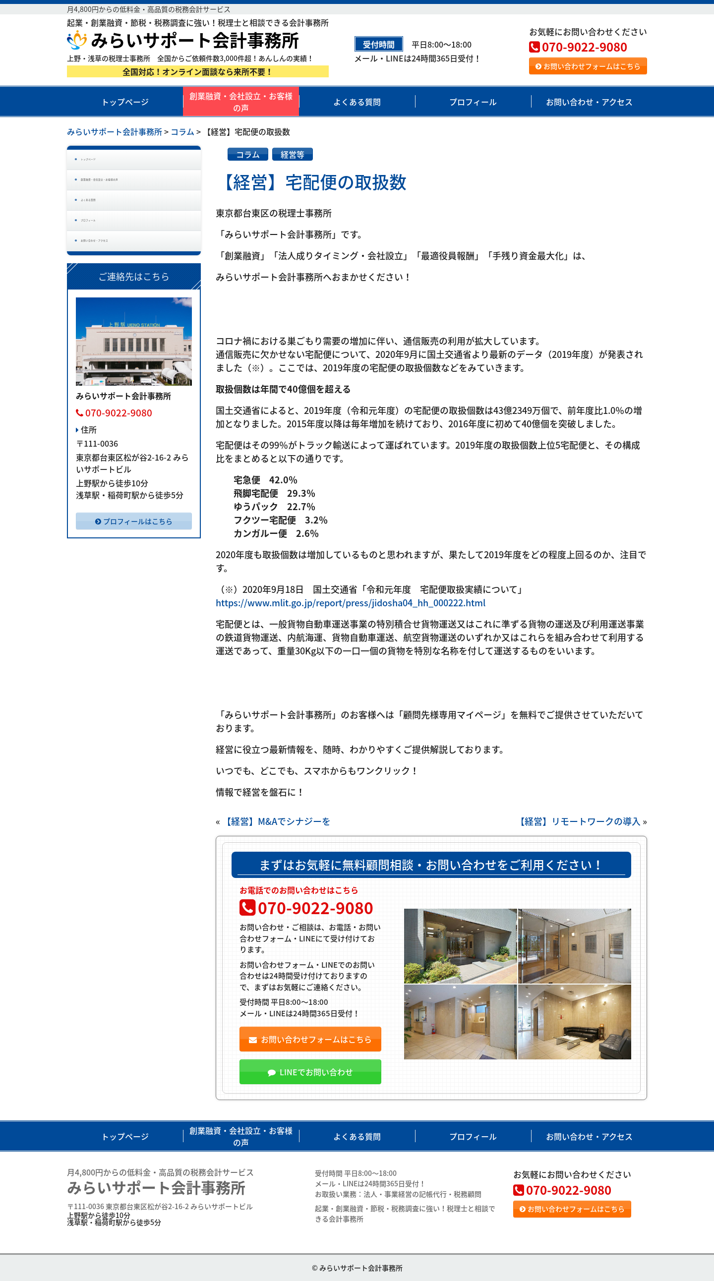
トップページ (125, 102)
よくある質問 (357, 102)
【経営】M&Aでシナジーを (276, 821)
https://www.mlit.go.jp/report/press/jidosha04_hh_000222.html (350, 602)
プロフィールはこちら (134, 575)
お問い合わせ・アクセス (589, 102)
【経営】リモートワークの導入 (578, 821)
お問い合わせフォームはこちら (588, 66)
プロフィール (473, 102)
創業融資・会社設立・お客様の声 (241, 102)
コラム (248, 154)
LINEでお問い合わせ (310, 1072)
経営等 (292, 154)
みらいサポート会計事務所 (183, 40)
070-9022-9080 (578, 47)
